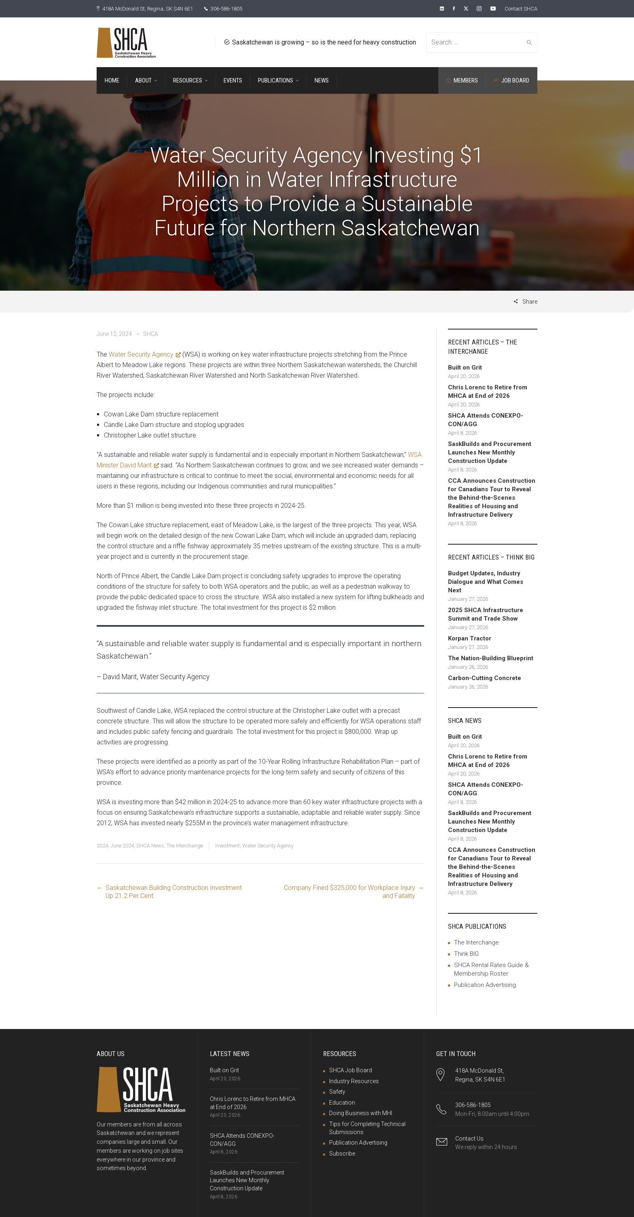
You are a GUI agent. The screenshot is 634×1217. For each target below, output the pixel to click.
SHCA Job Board (350, 1070)
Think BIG (466, 953)
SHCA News (150, 845)
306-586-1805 (235, 8)
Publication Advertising (485, 984)
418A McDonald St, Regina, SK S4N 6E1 (150, 8)
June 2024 (122, 845)
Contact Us (469, 1138)
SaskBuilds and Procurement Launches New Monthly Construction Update (247, 1180)
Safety (337, 1091)
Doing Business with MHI (360, 1112)
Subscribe (342, 1153)
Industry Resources (354, 1081)
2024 (102, 845)
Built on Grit (224, 1070)
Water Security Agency (145, 354)
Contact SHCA (519, 8)
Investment (227, 845)
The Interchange (185, 845)
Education (342, 1102)
